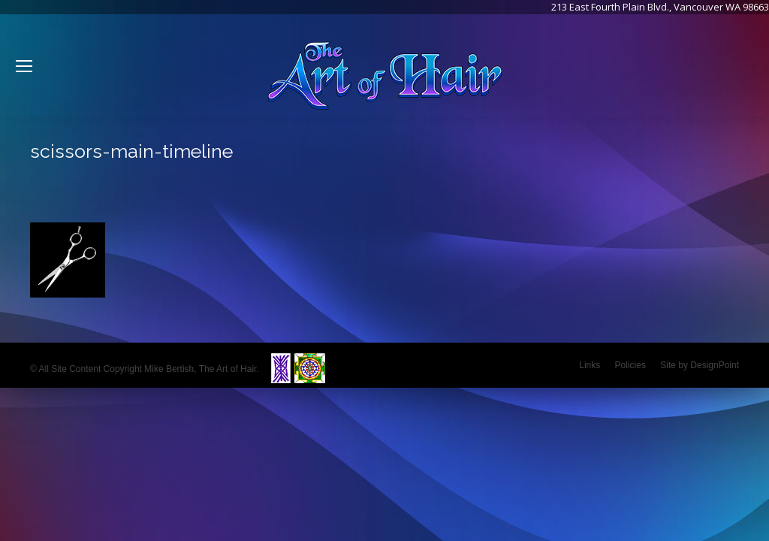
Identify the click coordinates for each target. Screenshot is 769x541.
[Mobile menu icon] (24, 66)
